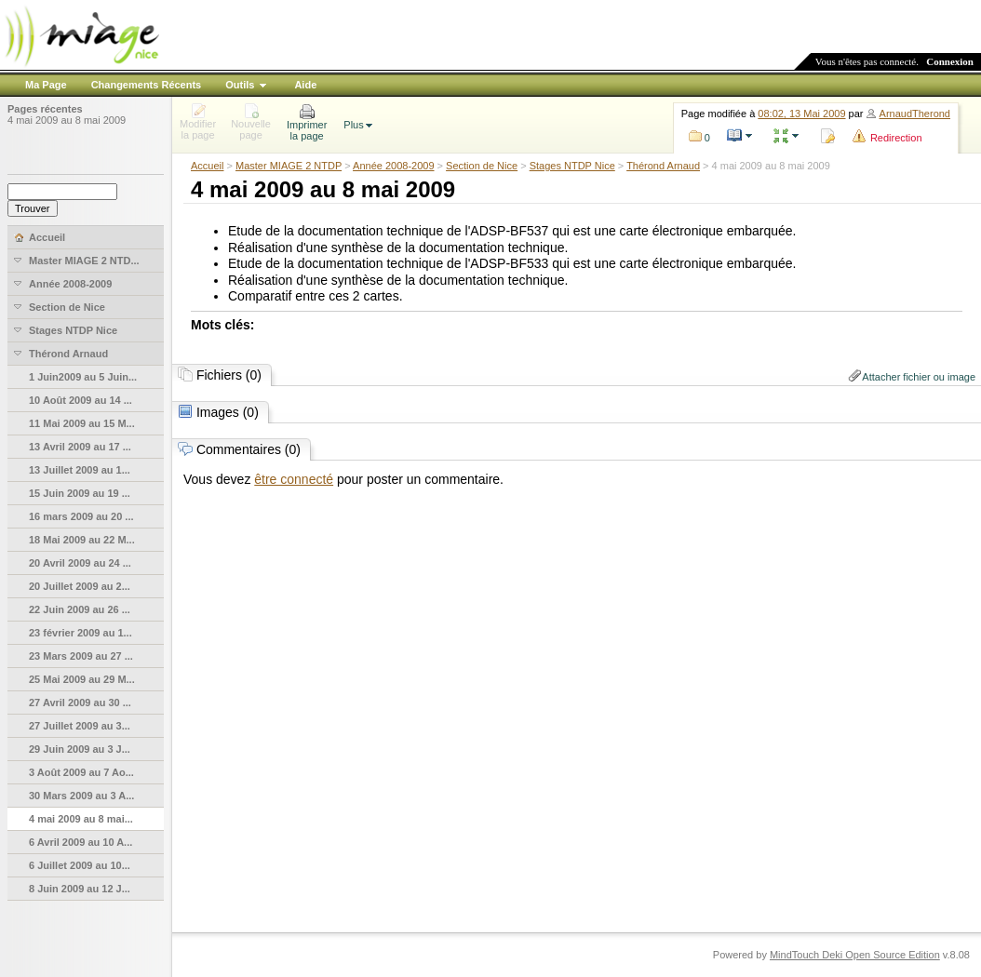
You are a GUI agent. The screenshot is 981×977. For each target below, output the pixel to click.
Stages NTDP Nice (572, 165)
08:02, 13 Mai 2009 (801, 113)
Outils (239, 84)
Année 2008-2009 (393, 165)
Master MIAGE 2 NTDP (288, 165)
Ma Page (46, 84)
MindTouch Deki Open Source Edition (855, 954)
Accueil (207, 165)
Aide (305, 84)
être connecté (293, 479)
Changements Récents (146, 84)
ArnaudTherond (915, 113)
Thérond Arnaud (663, 165)
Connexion (950, 61)
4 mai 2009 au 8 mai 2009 (66, 120)
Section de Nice (481, 165)
